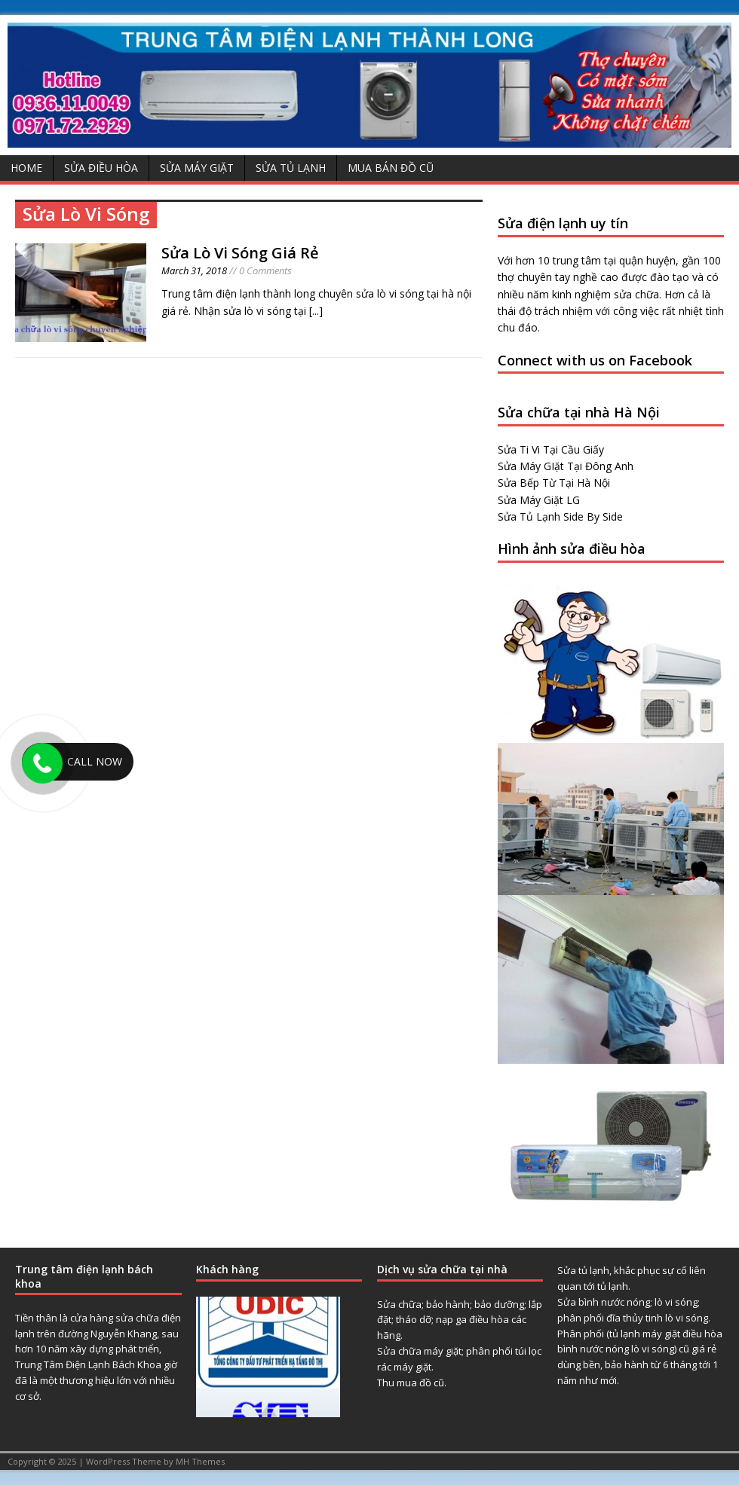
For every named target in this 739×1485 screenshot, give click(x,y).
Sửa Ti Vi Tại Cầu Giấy (551, 449)
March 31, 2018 (194, 270)
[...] (316, 311)
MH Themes (200, 1461)
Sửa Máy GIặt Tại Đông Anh (565, 466)
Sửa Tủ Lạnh (291, 167)
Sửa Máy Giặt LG (539, 500)
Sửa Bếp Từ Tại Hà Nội (554, 482)
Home (26, 167)
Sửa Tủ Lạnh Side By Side (560, 516)
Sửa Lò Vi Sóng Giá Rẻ (240, 253)
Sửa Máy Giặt (197, 167)
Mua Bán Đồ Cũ (391, 167)
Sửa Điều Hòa (101, 167)
